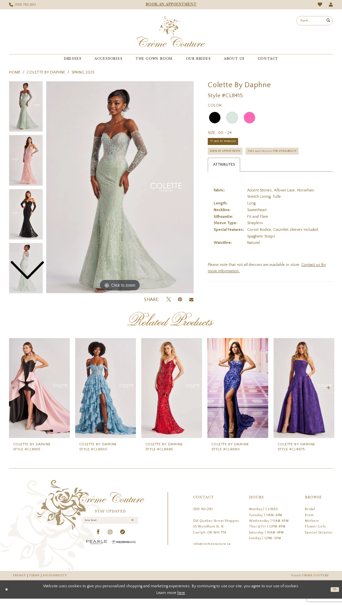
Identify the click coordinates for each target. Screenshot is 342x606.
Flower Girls (315, 533)
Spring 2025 (83, 72)
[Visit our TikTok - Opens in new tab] (123, 542)
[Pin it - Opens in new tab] (180, 299)
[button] (330, 5)
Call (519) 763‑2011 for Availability (245, 170)
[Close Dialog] (7, 597)
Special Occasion (319, 539)
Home (14, 72)
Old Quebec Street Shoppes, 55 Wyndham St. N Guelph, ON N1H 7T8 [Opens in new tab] (216, 533)
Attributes (224, 185)
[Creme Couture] (171, 31)
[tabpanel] (119, 187)
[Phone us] (22, 5)
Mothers (312, 527)
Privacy (19, 582)
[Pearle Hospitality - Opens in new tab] (96, 552)
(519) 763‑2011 (203, 515)
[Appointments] (171, 4)
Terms (34, 582)
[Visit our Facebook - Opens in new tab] (98, 542)
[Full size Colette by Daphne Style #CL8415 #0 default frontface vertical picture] (119, 187)
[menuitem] (22, 5)
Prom (309, 521)
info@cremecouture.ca (212, 551)
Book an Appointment (232, 157)
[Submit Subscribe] (131, 528)
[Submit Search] (328, 20)
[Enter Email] (110, 528)
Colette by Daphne (46, 72)
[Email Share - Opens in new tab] (191, 299)
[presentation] (39, 395)
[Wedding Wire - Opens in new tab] (124, 552)
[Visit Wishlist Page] (319, 4)
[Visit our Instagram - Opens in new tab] (110, 542)
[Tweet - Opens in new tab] (168, 300)
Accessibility (54, 582)
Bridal (310, 515)
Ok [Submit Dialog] (333, 597)
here (181, 600)
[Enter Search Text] (314, 20)
